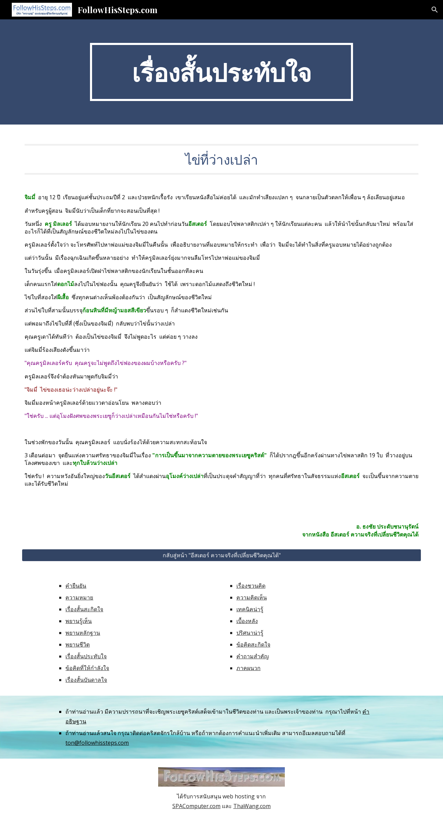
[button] (434, 9)
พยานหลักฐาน (82, 633)
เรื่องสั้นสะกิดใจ (84, 609)
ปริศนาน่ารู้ (249, 633)
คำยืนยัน (75, 585)
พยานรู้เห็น (78, 621)
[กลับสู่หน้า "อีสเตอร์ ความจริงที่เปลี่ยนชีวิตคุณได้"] (221, 555)
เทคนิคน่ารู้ (249, 609)
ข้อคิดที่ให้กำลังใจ (87, 668)
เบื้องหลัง (247, 621)
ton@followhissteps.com (97, 743)
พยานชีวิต (77, 644)
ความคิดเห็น (251, 597)
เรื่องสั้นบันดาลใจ (86, 680)
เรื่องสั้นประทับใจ (86, 656)
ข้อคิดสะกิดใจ (253, 644)
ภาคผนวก (248, 668)
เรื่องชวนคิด (250, 585)
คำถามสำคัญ (252, 656)
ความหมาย (79, 597)
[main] (221, 72)
